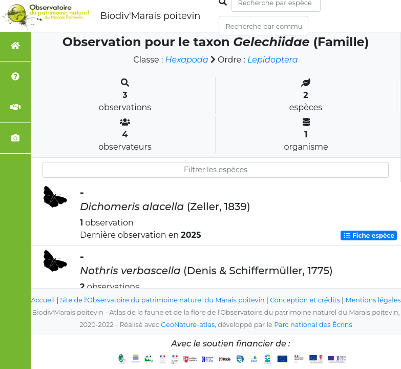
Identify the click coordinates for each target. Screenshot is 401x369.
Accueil (55, 288)
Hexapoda (186, 60)
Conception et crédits (317, 288)
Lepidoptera (272, 60)
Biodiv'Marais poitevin (150, 16)
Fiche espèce (368, 235)
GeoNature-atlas (188, 325)
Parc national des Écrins (313, 325)
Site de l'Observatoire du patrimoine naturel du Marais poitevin (174, 288)
